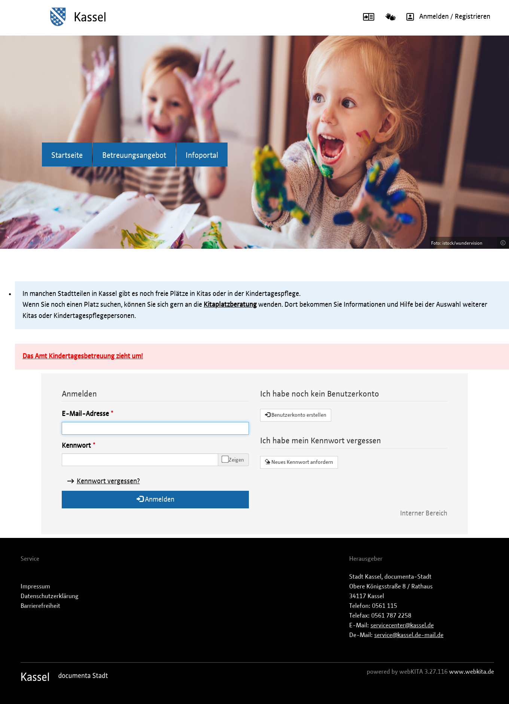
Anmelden (155, 499)
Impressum (35, 587)
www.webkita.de (471, 672)
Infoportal (202, 155)
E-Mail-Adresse (85, 414)
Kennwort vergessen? (108, 481)
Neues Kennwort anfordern (299, 462)
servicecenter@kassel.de (402, 625)
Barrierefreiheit (40, 606)
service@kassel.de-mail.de (409, 635)
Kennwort (76, 446)
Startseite (67, 155)
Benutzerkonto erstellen (295, 415)
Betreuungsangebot (134, 155)
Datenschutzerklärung (50, 596)
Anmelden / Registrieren (445, 16)
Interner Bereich (423, 513)
